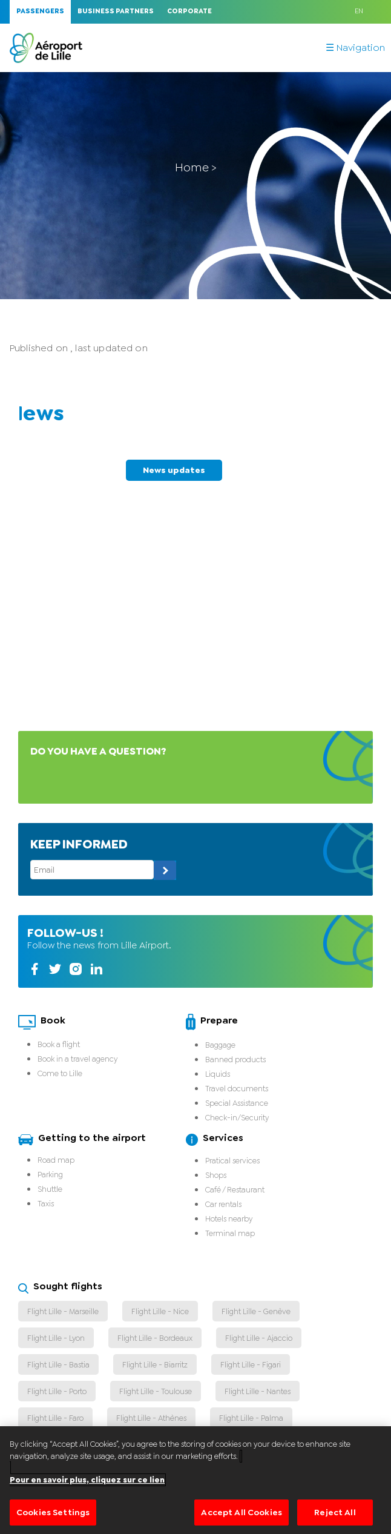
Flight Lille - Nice (160, 1311)
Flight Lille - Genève (256, 1311)
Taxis (46, 1203)
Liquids (217, 1074)
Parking (50, 1174)
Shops (215, 1175)
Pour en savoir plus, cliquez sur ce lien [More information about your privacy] (87, 1495)
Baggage (220, 1045)
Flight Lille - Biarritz (155, 1365)
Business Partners (115, 11)
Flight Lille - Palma (251, 1418)
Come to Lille (60, 1073)
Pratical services (232, 1160)
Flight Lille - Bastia (58, 1365)
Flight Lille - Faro (55, 1418)
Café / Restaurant (234, 1190)
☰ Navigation (355, 48)
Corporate (189, 11)
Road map (56, 1160)
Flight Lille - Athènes (151, 1418)
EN (359, 11)
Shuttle (50, 1189)
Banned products (235, 1059)
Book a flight (59, 1044)
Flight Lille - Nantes (258, 1391)
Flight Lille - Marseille (63, 1311)
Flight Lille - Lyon (56, 1338)
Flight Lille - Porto (57, 1391)
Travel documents (236, 1088)
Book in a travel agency (77, 1059)
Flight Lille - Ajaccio (258, 1338)
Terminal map (230, 1233)
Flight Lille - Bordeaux (154, 1338)
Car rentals (223, 1204)
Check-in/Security (237, 1117)
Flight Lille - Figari (250, 1365)
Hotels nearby (228, 1219)
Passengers (40, 11)
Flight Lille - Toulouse (155, 1391)
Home (192, 167)
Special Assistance (236, 1103)
